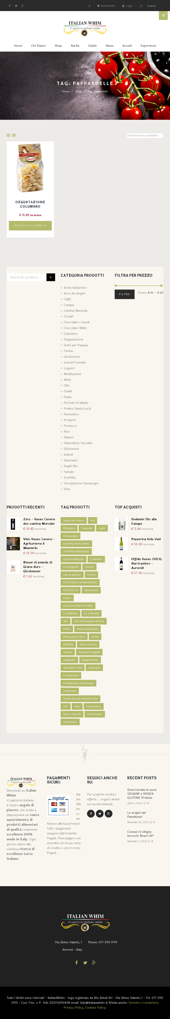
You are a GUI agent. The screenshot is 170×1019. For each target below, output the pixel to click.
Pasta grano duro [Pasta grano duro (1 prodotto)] (74, 637)
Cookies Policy (95, 1007)
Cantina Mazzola (75, 310)
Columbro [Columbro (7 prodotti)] (96, 559)
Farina (68, 351)
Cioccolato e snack (77, 322)
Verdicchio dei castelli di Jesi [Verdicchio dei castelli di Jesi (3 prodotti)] (80, 699)
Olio (67, 385)
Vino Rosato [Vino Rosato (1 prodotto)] (94, 714)
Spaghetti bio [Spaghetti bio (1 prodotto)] (90, 660)
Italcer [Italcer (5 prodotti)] (67, 598)
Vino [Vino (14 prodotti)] (77, 706)
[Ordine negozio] (145, 135)
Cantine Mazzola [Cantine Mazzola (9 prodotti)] (73, 559)
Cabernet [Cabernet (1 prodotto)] (86, 528)
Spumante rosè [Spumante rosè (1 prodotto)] (72, 668)
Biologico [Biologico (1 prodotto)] (69, 528)
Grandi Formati (75, 362)
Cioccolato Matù (75, 328)
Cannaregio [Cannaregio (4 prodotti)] (70, 536)
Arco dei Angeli (74, 293)
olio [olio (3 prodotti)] (65, 621)
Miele (67, 379)
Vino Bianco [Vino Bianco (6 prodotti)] (93, 706)
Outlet (92, 45)
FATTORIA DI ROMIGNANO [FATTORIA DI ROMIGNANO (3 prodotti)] (80, 582)
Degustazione (73, 339)
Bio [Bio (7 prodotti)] (93, 520)
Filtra (124, 294)
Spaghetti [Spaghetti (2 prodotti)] (69, 660)
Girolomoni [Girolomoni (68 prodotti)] (91, 590)
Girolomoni (72, 356)
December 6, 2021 (137, 841)
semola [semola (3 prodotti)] (67, 652)
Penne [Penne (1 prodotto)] (95, 637)
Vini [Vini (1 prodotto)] (65, 706)
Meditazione (72, 374)
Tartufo (69, 472)
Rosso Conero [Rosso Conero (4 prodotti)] (88, 644)
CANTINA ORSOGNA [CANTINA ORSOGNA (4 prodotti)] (76, 551)
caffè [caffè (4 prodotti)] (102, 528)
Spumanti (70, 460)
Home (18, 45)
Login (129, 6)
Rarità (75, 45)
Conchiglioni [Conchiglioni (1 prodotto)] (71, 567)
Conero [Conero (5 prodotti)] (89, 567)
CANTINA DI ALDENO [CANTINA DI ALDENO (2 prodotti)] (76, 544)
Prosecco (70, 425)
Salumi (68, 437)
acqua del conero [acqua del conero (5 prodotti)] (73, 520)
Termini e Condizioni (143, 1002)
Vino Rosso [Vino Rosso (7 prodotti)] (70, 722)
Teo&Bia (69, 477)
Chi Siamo (38, 45)
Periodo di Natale (76, 402)
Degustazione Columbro (30, 204)
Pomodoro (71, 414)
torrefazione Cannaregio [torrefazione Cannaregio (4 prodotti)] (78, 683)
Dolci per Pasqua (76, 345)
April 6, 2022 (135, 803)
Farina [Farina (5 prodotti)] (91, 575)
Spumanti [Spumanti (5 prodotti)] (94, 668)
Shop (58, 45)
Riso (67, 431)
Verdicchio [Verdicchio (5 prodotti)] (69, 691)
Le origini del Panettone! (136, 814)
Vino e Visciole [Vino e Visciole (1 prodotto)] (72, 714)
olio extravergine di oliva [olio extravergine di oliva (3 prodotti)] (89, 621)
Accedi (127, 45)
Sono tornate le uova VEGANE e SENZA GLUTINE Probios (141, 793)
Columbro (71, 333)
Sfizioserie (71, 449)
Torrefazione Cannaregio (81, 483)
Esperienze (148, 45)
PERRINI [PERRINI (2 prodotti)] (68, 644)
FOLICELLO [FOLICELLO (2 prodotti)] (70, 590)
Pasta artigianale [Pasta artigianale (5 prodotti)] (87, 629)
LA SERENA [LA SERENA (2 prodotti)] (70, 613)
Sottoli (68, 454)
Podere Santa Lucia (77, 408)
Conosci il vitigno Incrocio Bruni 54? (140, 834)
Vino (67, 489)
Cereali (68, 316)
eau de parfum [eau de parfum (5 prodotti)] (72, 575)
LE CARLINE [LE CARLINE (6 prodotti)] (91, 613)
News (110, 45)
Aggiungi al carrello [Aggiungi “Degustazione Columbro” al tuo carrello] (30, 225)
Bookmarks (108, 6)
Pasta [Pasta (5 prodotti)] (66, 629)
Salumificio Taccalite (78, 443)
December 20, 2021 (138, 822)
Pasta (67, 397)
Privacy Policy (73, 1007)
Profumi (69, 420)
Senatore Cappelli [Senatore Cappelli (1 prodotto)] (89, 652)
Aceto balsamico (75, 287)
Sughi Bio (71, 466)
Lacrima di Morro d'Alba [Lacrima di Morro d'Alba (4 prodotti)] (78, 606)
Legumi (69, 368)
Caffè (67, 299)
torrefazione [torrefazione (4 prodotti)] (71, 675)
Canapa (69, 305)
